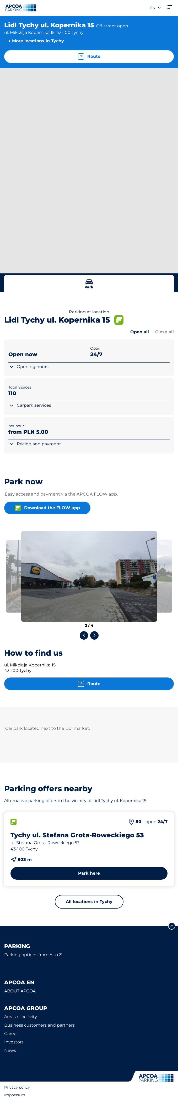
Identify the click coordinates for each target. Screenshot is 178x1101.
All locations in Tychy (89, 901)
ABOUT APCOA (20, 990)
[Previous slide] (84, 635)
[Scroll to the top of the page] (171, 926)
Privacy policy (17, 1087)
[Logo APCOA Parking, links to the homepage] (20, 8)
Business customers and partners (39, 1025)
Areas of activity (20, 1016)
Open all (139, 331)
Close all (164, 331)
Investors (14, 1041)
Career (11, 1033)
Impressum (14, 1095)
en (155, 8)
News (10, 1050)
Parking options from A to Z (33, 954)
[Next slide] (94, 635)
